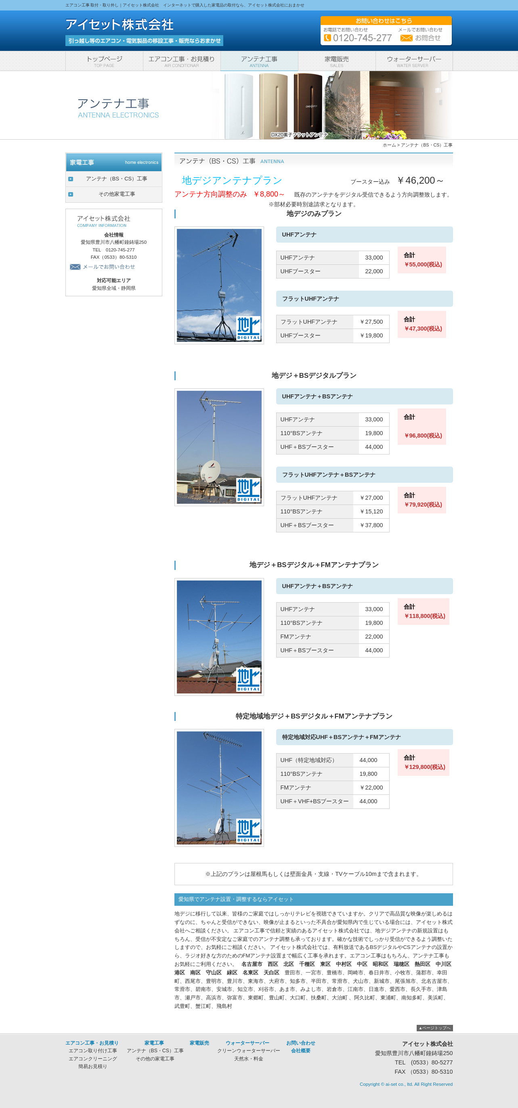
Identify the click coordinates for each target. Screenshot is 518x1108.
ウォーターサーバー (414, 61)
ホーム (389, 144)
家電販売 (336, 61)
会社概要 (300, 1051)
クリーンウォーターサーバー (248, 1051)
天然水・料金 (248, 1059)
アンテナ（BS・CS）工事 (427, 144)
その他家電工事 (117, 194)
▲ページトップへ (435, 1028)
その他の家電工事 (155, 1059)
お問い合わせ (300, 1043)
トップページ (104, 61)
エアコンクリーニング (93, 1059)
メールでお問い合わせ (103, 267)
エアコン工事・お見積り (181, 61)
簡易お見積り (92, 1066)
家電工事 (259, 61)
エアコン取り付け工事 (93, 1051)
